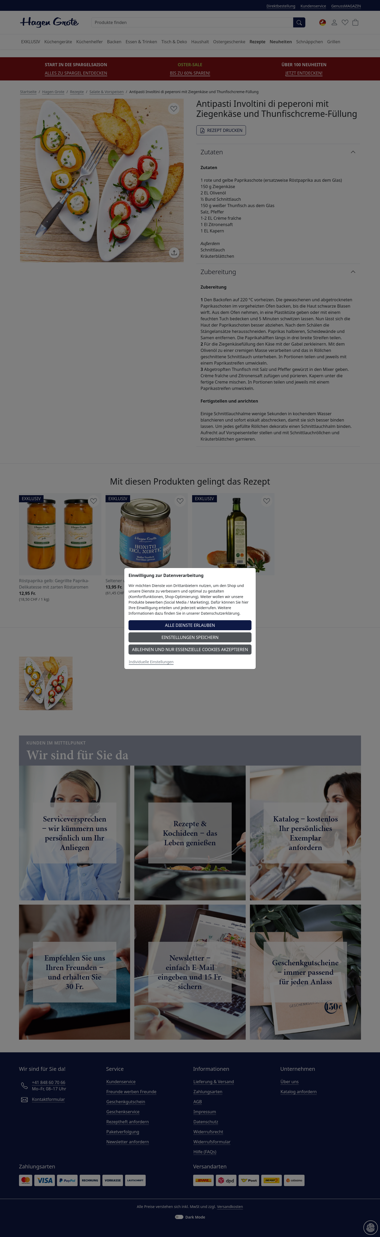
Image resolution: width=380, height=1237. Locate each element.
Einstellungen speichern (190, 637)
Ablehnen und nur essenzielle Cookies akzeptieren (190, 649)
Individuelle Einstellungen (151, 661)
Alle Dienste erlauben (190, 625)
